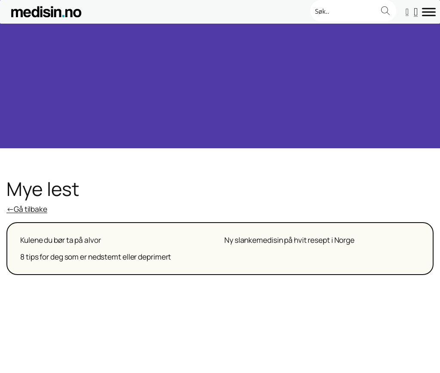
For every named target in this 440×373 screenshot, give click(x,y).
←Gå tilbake (26, 209)
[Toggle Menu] (429, 12)
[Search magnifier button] (385, 10)
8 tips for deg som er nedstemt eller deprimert (95, 257)
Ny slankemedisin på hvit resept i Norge (289, 240)
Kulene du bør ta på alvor (60, 240)
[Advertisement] (220, 88)
